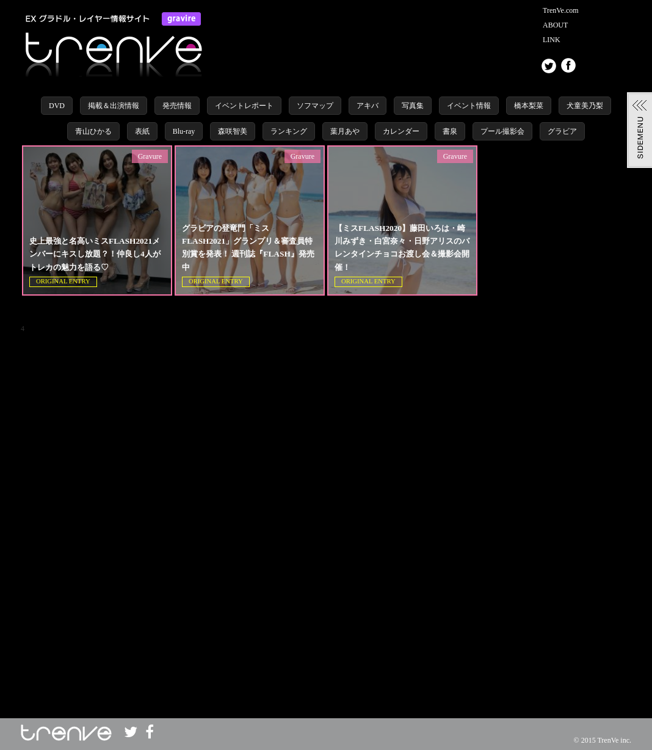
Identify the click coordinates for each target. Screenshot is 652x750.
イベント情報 (469, 105)
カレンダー (401, 131)
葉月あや (345, 131)
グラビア (562, 131)
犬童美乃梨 (585, 105)
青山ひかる (93, 131)
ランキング (288, 131)
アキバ (368, 105)
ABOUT (555, 25)
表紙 (142, 131)
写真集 (413, 105)
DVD (57, 105)
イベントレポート (244, 105)
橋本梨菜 (528, 105)
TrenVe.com (561, 10)
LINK (551, 39)
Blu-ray (184, 131)
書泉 (450, 131)
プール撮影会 (502, 131)
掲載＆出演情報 (113, 105)
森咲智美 (232, 131)
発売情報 (177, 105)
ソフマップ (315, 105)
